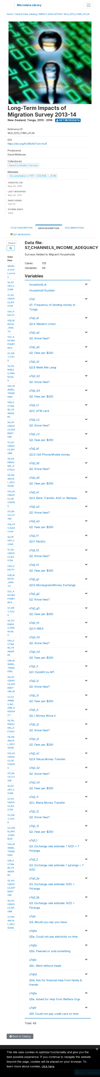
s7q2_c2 (34, 419)
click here (48, 1066)
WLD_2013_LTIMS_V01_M (76, 14)
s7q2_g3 (34, 608)
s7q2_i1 (33, 666)
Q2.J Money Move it (42, 715)
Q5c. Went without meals (45, 965)
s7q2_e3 (34, 521)
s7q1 (32, 299)
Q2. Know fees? (39, 338)
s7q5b (33, 945)
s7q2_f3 (34, 564)
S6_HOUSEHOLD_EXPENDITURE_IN (11, 684)
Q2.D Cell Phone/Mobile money (49, 454)
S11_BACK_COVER (11, 515)
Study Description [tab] (21, 227)
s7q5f (32, 1008)
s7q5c (33, 959)
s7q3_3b (34, 897)
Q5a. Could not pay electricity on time (53, 936)
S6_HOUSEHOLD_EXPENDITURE (11, 429)
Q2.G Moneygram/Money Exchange (52, 585)
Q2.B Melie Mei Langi (42, 367)
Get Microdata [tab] (20, 234)
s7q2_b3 (34, 390)
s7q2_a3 (34, 347)
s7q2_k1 (34, 753)
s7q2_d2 (34, 463)
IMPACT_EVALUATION (50, 14)
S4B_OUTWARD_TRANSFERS (10, 867)
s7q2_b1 (34, 361)
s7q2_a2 (34, 332)
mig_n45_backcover (11, 528)
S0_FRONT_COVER (11, 286)
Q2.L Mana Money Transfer (47, 802)
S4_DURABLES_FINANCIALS (11, 373)
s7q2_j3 (34, 739)
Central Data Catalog (26, 14)
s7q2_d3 (34, 477)
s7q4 (32, 916)
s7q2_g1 (34, 579)
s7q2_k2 (34, 767)
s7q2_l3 (34, 826)
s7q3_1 (33, 840)
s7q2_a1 (34, 318)
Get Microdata (68, 120)
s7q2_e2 (34, 506)
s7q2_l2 (34, 811)
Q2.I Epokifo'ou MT (42, 672)
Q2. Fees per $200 (41, 353)
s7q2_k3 (34, 782)
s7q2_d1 (34, 448)
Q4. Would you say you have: (48, 922)
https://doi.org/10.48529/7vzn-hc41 (27, 143)
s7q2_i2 (34, 681)
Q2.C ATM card (39, 411)
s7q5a (33, 931)
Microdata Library (29, 5)
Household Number (42, 290)
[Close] (97, 1049)
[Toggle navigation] (88, 5)
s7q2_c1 (34, 405)
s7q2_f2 (34, 550)
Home (10, 14)
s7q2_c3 (34, 434)
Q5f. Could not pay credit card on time (53, 1013)
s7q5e (33, 993)
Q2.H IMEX (36, 628)
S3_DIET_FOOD (10, 357)
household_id (37, 284)
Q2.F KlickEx (37, 541)
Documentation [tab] (74, 227)
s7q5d (33, 974)
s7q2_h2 (34, 637)
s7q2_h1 (34, 623)
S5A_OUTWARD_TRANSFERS (10, 647)
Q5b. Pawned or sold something (49, 951)
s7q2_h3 (34, 651)
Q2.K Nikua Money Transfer (47, 759)
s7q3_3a (34, 878)
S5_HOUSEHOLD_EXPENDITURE (11, 887)
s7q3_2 (33, 859)
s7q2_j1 (33, 709)
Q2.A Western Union (42, 324)
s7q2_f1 (34, 535)
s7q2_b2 (34, 376)
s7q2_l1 (33, 797)
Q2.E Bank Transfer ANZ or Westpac (53, 498)
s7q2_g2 (34, 593)
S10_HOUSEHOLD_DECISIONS (11, 498)
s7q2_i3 (34, 695)
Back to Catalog (20, 1036)
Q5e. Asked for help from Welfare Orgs (54, 999)
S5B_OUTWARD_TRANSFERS (10, 409)
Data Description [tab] (48, 228)
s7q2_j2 (34, 724)
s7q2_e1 (34, 492)
